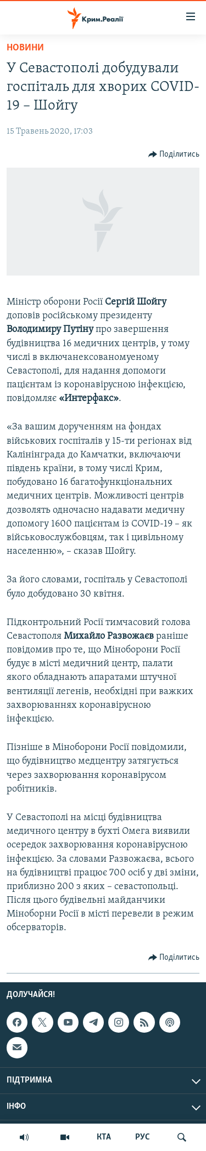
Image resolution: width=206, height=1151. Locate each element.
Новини (25, 48)
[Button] (174, 154)
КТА (104, 1137)
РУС (142, 1137)
